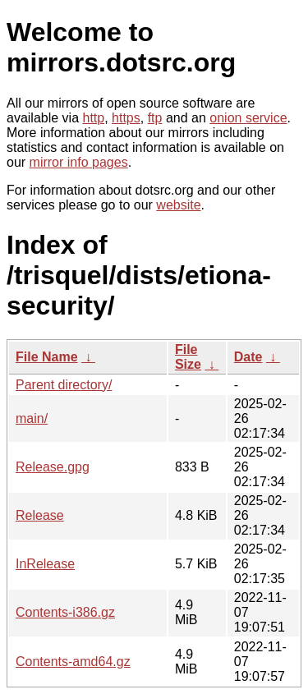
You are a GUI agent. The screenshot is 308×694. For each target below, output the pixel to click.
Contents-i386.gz (65, 612)
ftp (155, 118)
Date (248, 357)
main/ (32, 418)
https (126, 118)
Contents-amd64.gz (73, 662)
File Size (188, 356)
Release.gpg (53, 467)
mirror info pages (79, 162)
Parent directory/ (64, 385)
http (94, 118)
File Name (47, 357)
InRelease (45, 564)
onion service (248, 118)
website (178, 205)
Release (40, 515)
